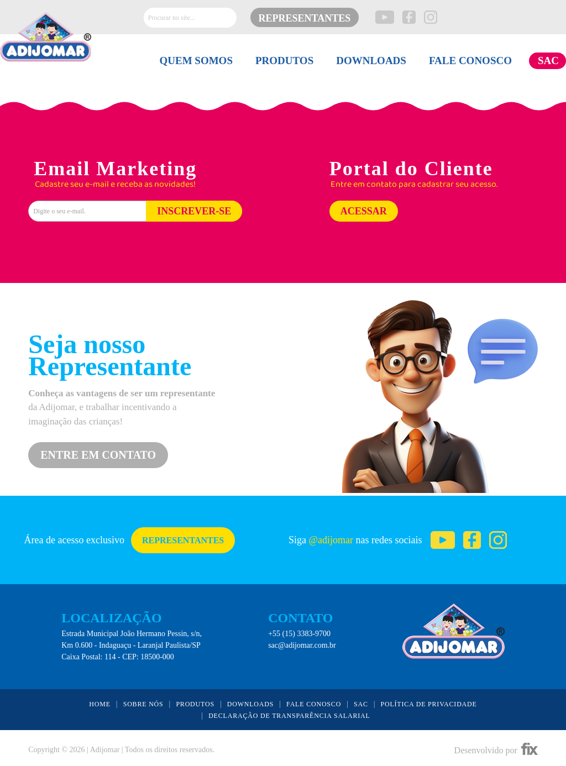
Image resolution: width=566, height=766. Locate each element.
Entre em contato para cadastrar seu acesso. (414, 184)
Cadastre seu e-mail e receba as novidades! (115, 184)
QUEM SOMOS (195, 60)
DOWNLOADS (371, 60)
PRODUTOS (284, 60)
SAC (548, 60)
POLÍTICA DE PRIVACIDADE (429, 704)
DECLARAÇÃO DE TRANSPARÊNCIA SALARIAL (289, 716)
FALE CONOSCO (470, 60)
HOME (100, 704)
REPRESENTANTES (305, 18)
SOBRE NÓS (143, 704)
